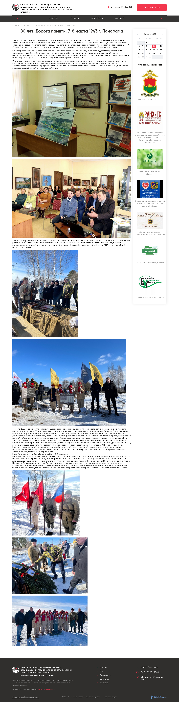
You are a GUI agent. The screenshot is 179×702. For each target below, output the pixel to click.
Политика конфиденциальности (25, 697)
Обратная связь (152, 7)
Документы (97, 18)
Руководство (105, 675)
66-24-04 (121, 7)
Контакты (120, 18)
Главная (15, 25)
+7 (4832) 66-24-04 (149, 668)
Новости (53, 18)
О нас (74, 18)
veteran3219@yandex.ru (46, 689)
